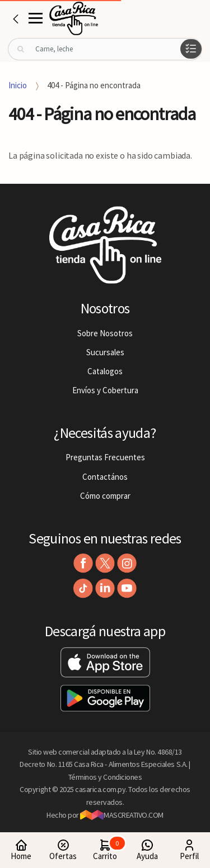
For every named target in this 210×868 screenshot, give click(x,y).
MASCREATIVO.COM (122, 815)
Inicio (17, 85)
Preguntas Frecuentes (105, 457)
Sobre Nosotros (105, 333)
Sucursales (105, 352)
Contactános (105, 476)
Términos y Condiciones (105, 777)
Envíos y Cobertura (105, 390)
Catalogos (105, 371)
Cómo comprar (105, 495)
